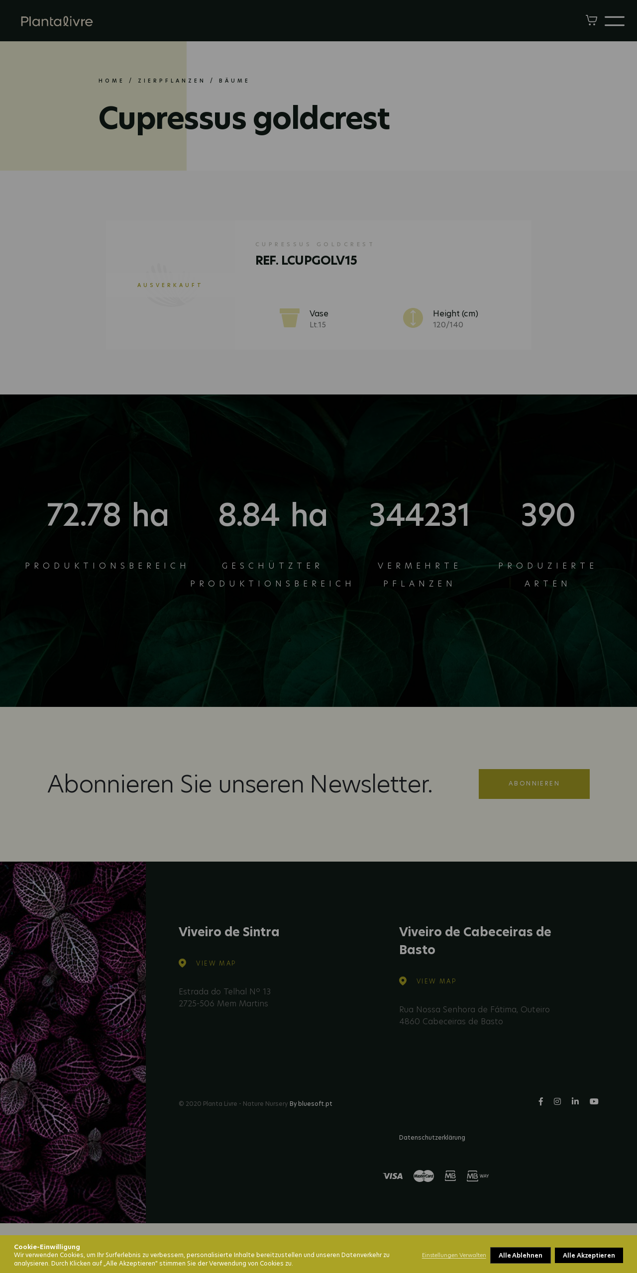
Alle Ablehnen (520, 1255)
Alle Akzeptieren (589, 1255)
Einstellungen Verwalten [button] (454, 1255)
